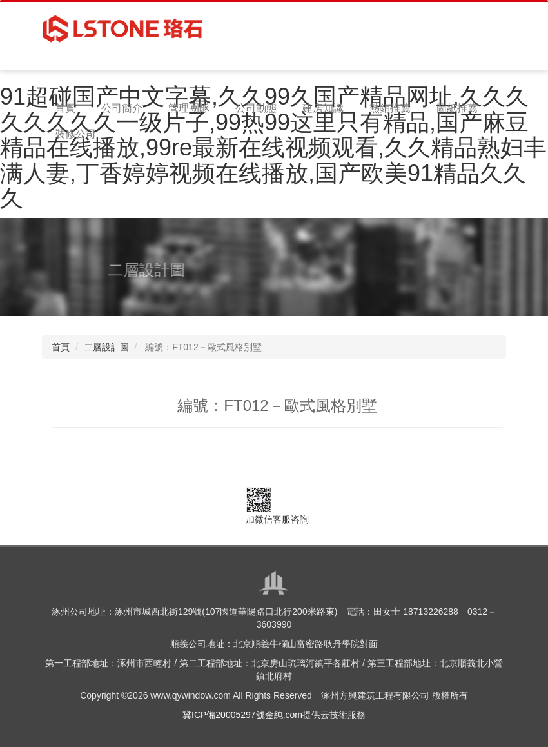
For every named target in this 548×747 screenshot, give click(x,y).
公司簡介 (121, 108)
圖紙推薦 (457, 108)
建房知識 (323, 108)
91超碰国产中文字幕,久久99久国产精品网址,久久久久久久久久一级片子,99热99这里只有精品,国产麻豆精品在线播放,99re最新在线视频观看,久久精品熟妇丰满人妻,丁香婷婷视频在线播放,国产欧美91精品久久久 (273, 147)
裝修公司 (75, 133)
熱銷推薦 (390, 108)
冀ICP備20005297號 (223, 715)
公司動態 (256, 108)
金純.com (283, 715)
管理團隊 (189, 108)
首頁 (65, 108)
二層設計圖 (106, 347)
